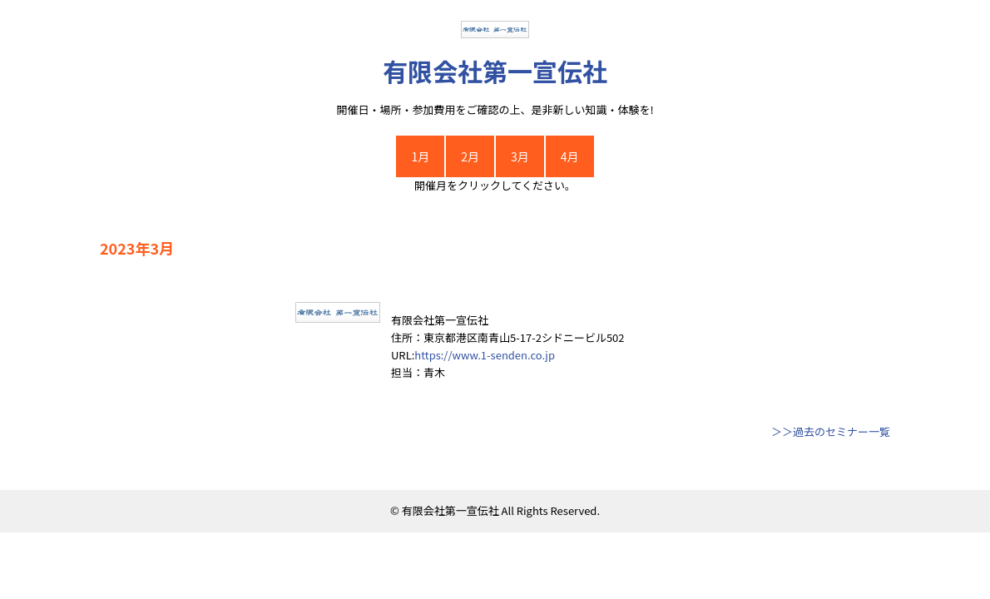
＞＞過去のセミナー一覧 (830, 431)
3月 (520, 156)
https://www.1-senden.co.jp (484, 355)
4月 (570, 156)
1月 (420, 156)
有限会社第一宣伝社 (495, 70)
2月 (470, 156)
